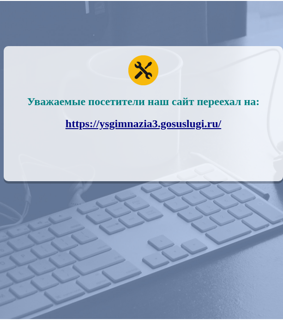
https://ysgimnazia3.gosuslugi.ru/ (143, 124)
